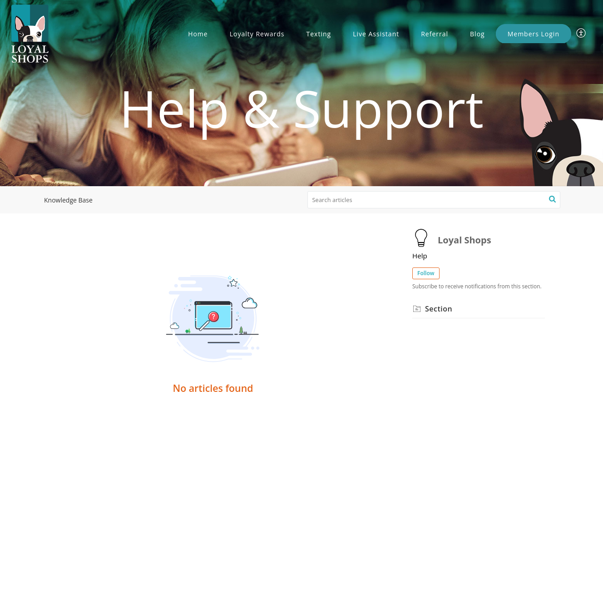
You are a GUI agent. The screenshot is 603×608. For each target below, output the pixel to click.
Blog (477, 34)
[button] (552, 199)
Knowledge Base (68, 200)
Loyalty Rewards (257, 34)
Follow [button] (426, 273)
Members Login (533, 34)
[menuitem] (581, 33)
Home (198, 34)
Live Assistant (376, 34)
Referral (434, 34)
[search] (434, 199)
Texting (318, 34)
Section (438, 309)
